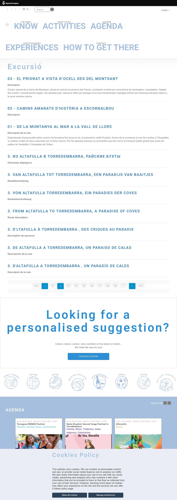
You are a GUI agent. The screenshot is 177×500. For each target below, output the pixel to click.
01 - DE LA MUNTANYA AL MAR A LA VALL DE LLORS (80, 142)
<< (36, 351)
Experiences (32, 47)
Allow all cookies (69, 495)
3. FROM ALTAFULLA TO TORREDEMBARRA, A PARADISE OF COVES (79, 252)
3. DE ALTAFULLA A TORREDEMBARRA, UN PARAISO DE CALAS (75, 302)
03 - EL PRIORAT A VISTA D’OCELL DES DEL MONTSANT (77, 81)
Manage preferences (106, 495)
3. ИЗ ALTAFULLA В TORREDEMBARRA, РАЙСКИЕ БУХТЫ (85, 178)
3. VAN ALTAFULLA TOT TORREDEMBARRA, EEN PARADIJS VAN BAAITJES (83, 203)
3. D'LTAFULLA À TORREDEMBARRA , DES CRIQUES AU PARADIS (88, 277)
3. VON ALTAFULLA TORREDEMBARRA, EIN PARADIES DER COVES (75, 227)
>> (140, 351)
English (165, 10)
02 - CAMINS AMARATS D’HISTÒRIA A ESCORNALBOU (68, 117)
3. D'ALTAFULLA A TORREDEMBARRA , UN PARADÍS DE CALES (88, 326)
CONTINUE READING (88, 421)
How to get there (101, 47)
